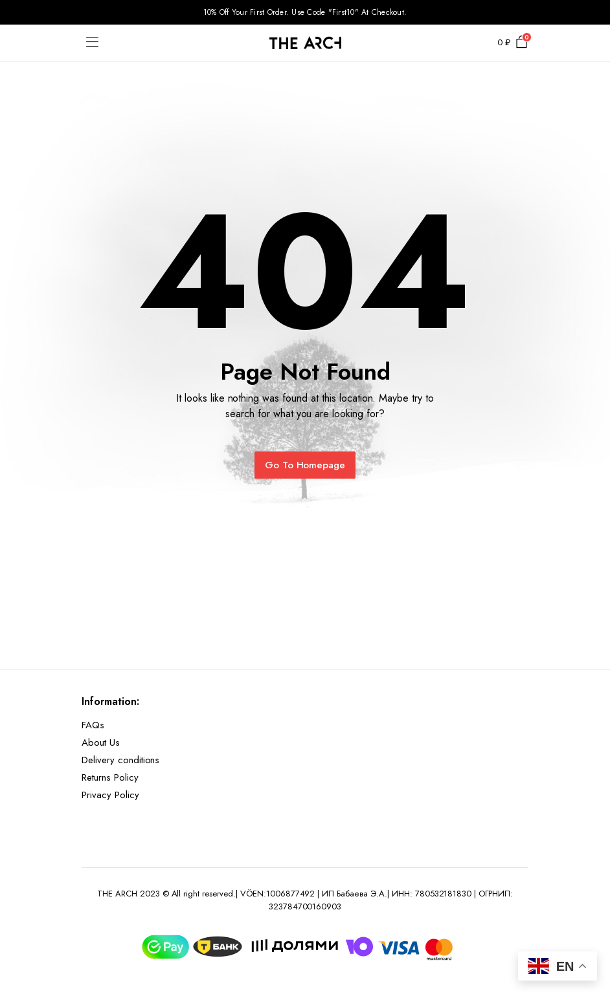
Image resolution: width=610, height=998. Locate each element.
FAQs (93, 725)
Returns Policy (110, 777)
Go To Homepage (305, 465)
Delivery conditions (120, 760)
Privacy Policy (110, 795)
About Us (101, 742)
